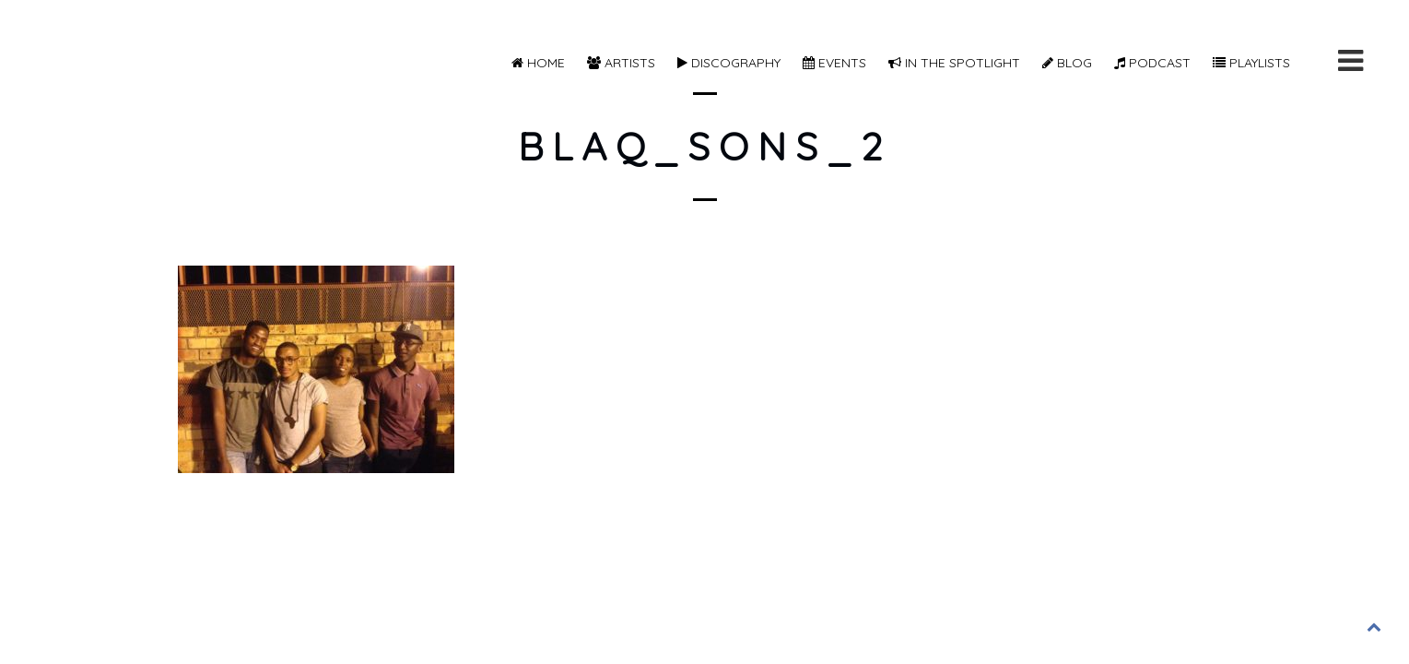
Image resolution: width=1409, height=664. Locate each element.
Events (834, 62)
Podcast (1152, 62)
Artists (621, 62)
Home (538, 62)
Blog (1067, 62)
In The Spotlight (954, 62)
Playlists (1251, 62)
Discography (729, 62)
